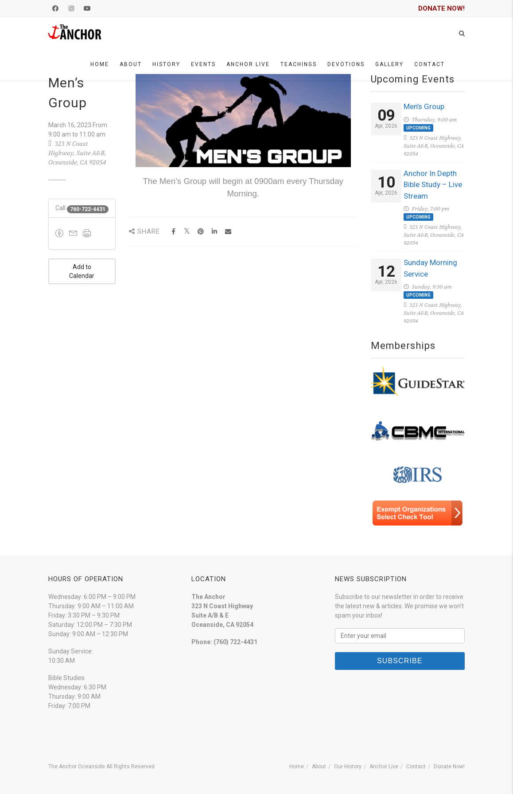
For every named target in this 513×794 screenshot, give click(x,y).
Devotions (346, 64)
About (131, 64)
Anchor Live (248, 64)
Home (99, 64)
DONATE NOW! (441, 8)
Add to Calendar (81, 271)
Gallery (389, 64)
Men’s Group (424, 106)
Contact (429, 64)
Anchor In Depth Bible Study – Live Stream (433, 184)
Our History (347, 766)
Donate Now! (449, 766)
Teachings (298, 64)
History (166, 64)
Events (203, 64)
